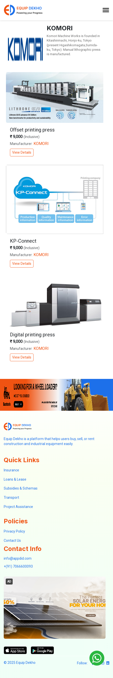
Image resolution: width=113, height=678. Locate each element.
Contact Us (12, 540)
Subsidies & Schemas (21, 488)
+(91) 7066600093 (18, 566)
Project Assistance (18, 507)
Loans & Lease (15, 479)
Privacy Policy (14, 531)
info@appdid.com (18, 558)
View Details (21, 152)
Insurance (11, 470)
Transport (11, 497)
